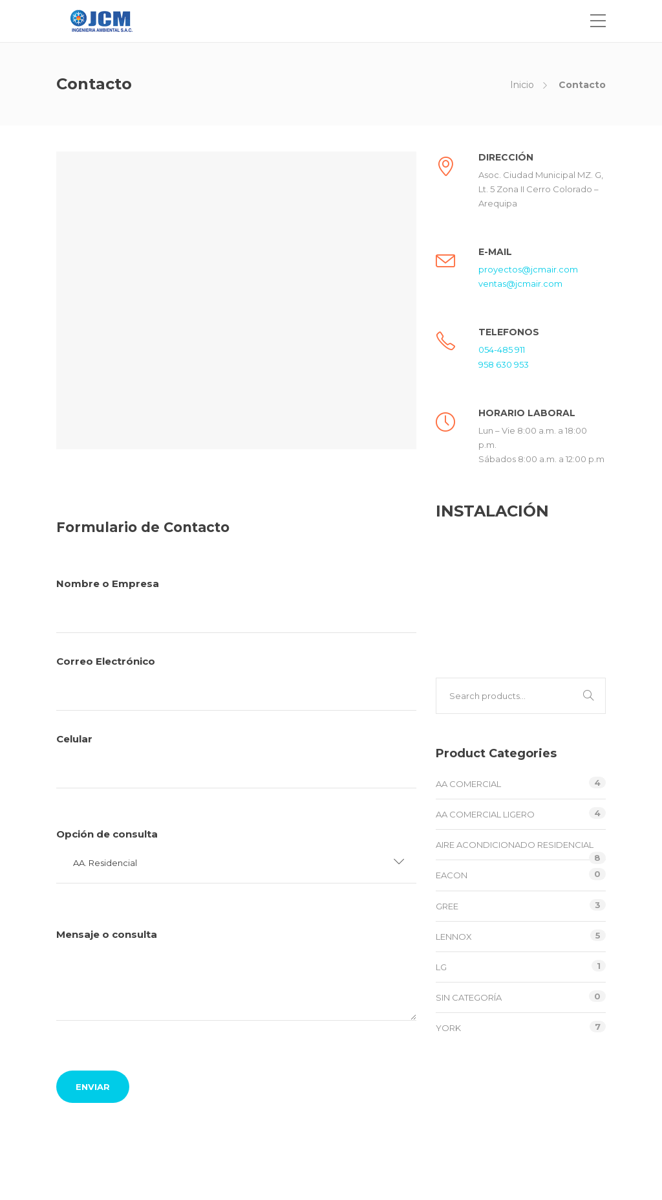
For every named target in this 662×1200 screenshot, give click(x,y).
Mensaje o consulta (236, 1015)
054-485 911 (501, 349)
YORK (448, 1028)
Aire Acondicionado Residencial (514, 844)
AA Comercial (468, 784)
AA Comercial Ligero (485, 814)
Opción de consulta (236, 965)
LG (441, 967)
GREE (447, 906)
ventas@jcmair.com (520, 283)
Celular (236, 918)
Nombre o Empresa (236, 605)
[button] (236, 863)
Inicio (522, 85)
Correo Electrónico (236, 683)
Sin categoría (469, 997)
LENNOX (454, 936)
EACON (451, 875)
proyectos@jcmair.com (528, 269)
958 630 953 (503, 364)
